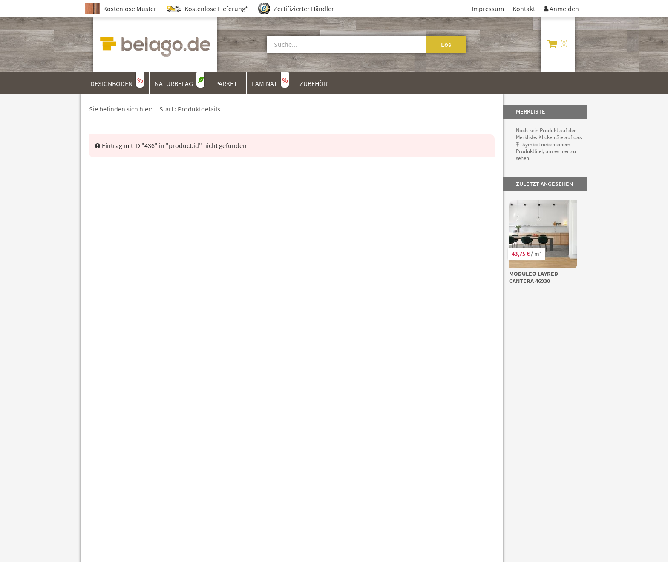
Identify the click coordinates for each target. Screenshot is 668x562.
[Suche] (336, 44)
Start (166, 109)
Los (446, 44)
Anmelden (561, 8)
